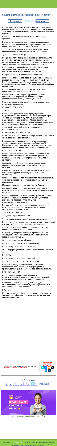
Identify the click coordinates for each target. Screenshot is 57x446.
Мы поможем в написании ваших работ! (28, 416)
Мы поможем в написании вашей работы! (20, 366)
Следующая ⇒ (42, 21)
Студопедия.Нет (16, 442)
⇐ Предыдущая (14, 21)
